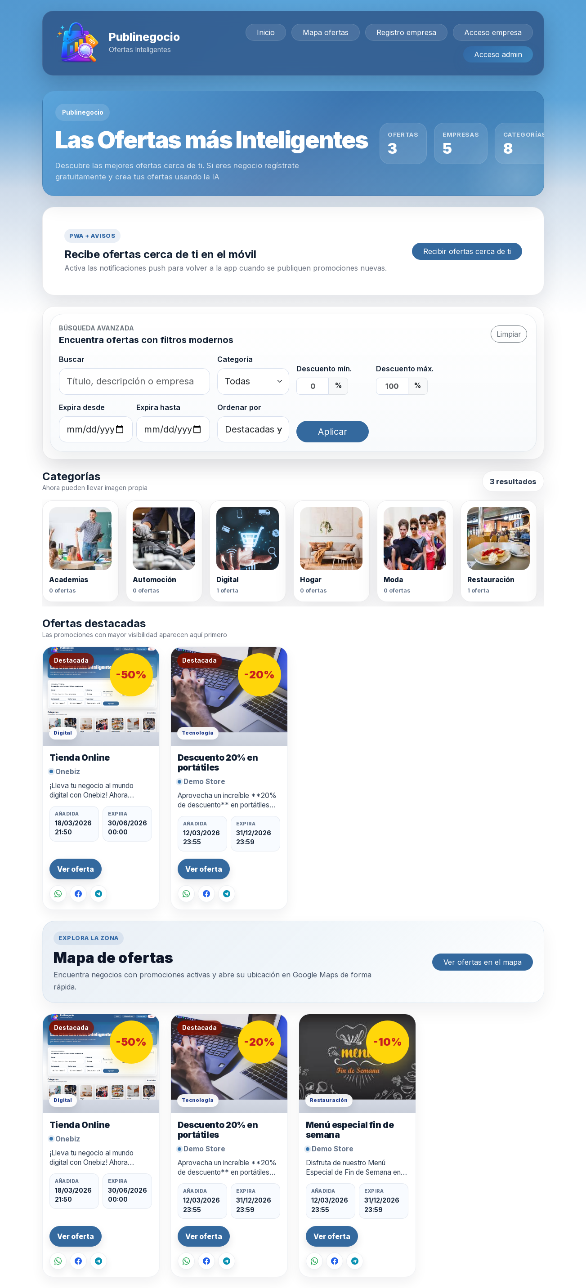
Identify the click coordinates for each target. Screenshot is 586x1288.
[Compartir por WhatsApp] (58, 893)
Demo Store (204, 781)
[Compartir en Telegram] (98, 893)
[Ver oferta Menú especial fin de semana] (357, 1063)
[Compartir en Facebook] (78, 893)
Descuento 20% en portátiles (218, 763)
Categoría (235, 359)
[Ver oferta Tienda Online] (101, 696)
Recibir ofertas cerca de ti (467, 251)
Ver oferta (75, 869)
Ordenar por (239, 407)
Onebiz (67, 771)
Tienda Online (79, 758)
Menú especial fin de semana (350, 1130)
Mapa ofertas (326, 32)
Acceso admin (498, 54)
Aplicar (332, 431)
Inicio (266, 32)
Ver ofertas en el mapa (482, 962)
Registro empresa (406, 32)
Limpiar (509, 334)
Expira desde (82, 407)
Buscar (72, 359)
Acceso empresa (493, 32)
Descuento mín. (324, 368)
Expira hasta (158, 407)
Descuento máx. (405, 368)
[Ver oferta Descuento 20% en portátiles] (229, 696)
